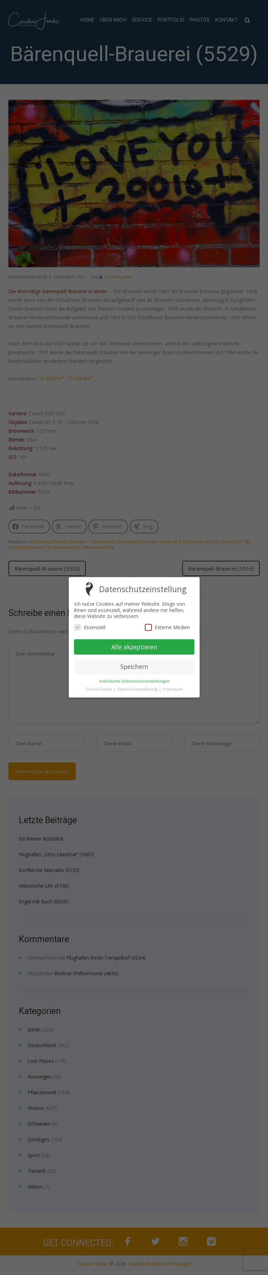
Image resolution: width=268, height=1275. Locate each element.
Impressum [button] (172, 689)
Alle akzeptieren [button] (134, 647)
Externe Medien (166, 627)
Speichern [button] (134, 667)
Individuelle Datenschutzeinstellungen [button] (134, 681)
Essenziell (89, 627)
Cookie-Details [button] (99, 689)
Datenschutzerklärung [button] (137, 689)
